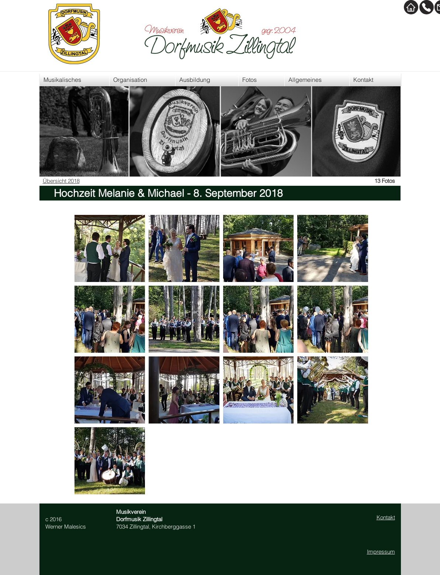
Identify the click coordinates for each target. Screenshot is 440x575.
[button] (110, 248)
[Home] (411, 7)
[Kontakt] (426, 7)
